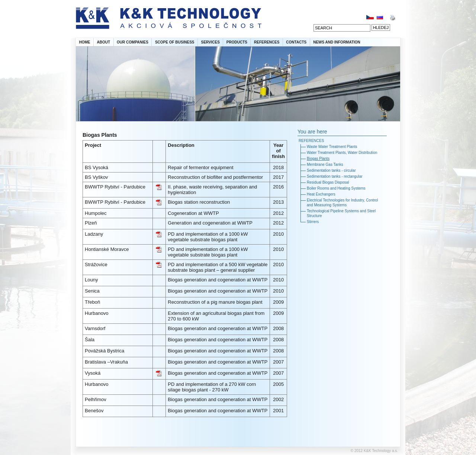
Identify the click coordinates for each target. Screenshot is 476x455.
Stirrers (313, 222)
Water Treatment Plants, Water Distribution (342, 153)
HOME (84, 42)
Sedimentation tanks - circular (331, 170)
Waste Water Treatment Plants (332, 147)
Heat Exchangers (321, 194)
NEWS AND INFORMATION (336, 42)
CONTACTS (296, 42)
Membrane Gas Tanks (325, 164)
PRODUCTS (236, 42)
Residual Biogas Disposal (328, 182)
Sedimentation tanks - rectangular (335, 176)
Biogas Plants (318, 158)
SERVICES (210, 42)
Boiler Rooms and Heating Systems (336, 188)
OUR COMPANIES (132, 42)
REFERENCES (266, 42)
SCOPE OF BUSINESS (174, 42)
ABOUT (103, 42)
